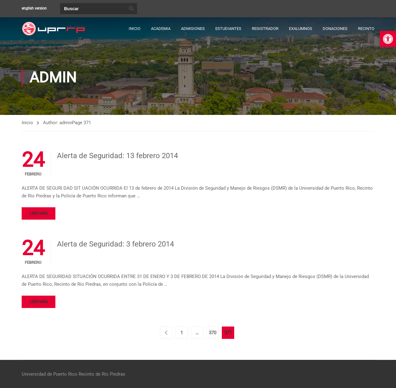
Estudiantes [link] (228, 28)
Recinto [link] (366, 28)
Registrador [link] (265, 28)
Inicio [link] (134, 28)
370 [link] (212, 332)
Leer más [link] (38, 213)
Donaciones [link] (335, 28)
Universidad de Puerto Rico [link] (49, 374)
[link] (388, 39)
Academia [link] (160, 28)
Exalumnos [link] (300, 28)
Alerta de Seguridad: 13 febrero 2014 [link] (117, 155)
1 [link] (181, 332)
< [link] (166, 333)
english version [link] (34, 8)
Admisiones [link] (193, 28)
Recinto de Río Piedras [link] (102, 374)
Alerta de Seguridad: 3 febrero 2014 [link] (115, 244)
